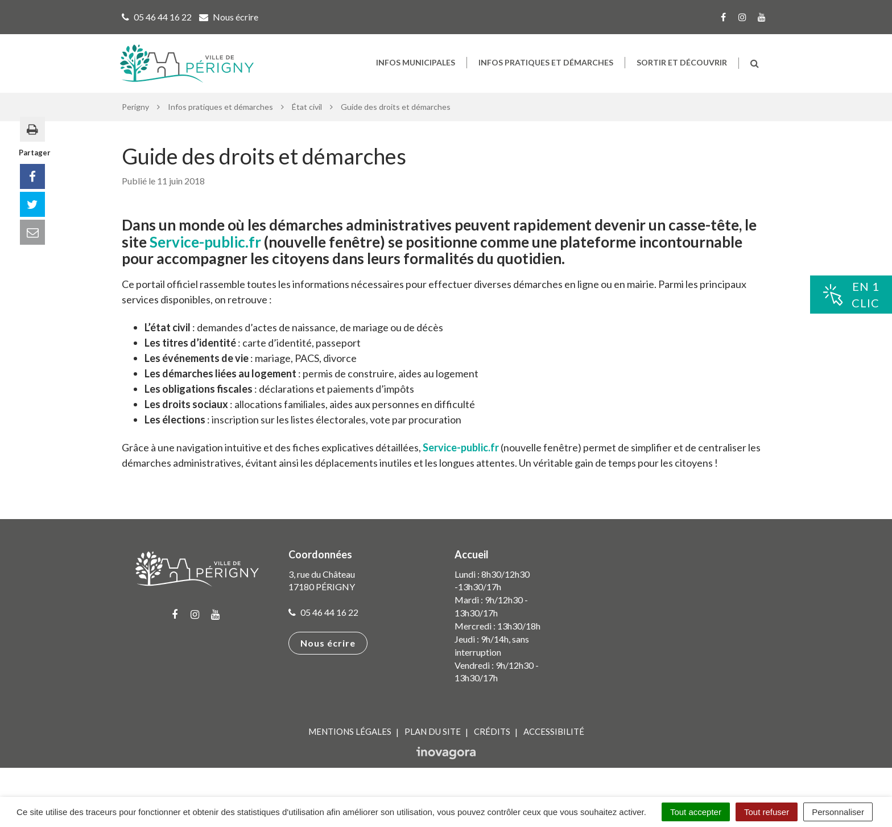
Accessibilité (553, 744)
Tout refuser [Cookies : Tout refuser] (766, 812)
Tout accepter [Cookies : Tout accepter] (695, 812)
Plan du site (432, 744)
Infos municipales (415, 68)
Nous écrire (328, 656)
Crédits (492, 744)
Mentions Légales (349, 744)
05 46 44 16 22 (323, 625)
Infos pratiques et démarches (545, 68)
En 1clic (851, 294)
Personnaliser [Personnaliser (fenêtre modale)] (838, 812)
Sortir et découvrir (682, 68)
